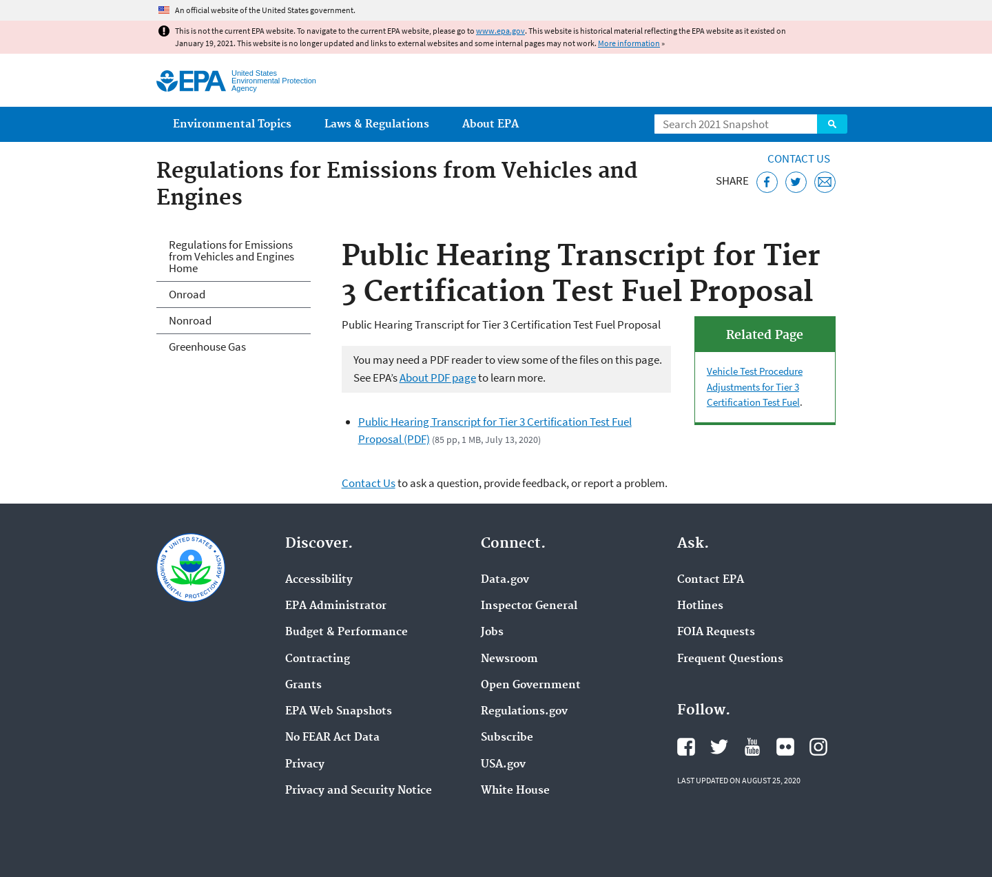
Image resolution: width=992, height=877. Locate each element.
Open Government (531, 685)
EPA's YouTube (752, 747)
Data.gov (505, 580)
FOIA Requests (716, 632)
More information (629, 43)
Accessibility (319, 580)
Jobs (492, 632)
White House (515, 791)
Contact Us (798, 158)
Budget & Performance (346, 632)
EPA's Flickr (785, 747)
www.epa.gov (500, 30)
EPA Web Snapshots (338, 711)
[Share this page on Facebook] (767, 182)
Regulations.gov (524, 711)
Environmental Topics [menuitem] (232, 124)
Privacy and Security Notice (358, 791)
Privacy (304, 765)
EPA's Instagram (818, 747)
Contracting (317, 659)
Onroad (187, 294)
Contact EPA (710, 580)
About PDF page (438, 377)
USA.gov (503, 765)
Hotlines (700, 606)
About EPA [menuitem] (490, 124)
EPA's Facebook (686, 747)
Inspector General (529, 606)
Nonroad (190, 320)
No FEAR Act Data (332, 738)
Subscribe (507, 738)
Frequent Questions (730, 659)
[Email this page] (825, 182)
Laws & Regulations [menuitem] (376, 124)
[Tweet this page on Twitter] (796, 182)
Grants (303, 685)
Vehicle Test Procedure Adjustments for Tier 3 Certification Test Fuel (755, 386)
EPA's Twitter (719, 747)
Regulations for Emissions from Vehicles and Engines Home (231, 256)
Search (832, 124)
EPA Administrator (335, 606)
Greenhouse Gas (207, 346)
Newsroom (509, 659)
